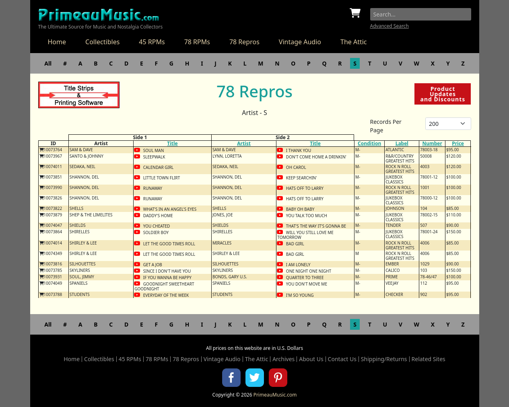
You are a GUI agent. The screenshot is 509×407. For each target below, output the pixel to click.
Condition (369, 143)
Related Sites (428, 359)
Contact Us (342, 359)
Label (402, 143)
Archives (283, 359)
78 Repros (244, 41)
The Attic (353, 41)
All (48, 63)
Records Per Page (386, 126)
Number (432, 143)
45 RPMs (152, 41)
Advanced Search (389, 26)
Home (57, 41)
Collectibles (102, 41)
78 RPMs (197, 41)
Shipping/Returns (384, 359)
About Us (311, 359)
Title (172, 143)
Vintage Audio (300, 41)
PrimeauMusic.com (275, 394)
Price (458, 143)
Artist (244, 143)
